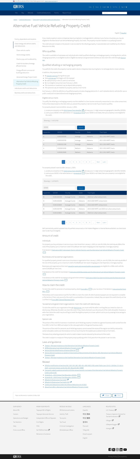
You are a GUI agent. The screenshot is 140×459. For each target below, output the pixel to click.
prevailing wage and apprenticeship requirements (84, 266)
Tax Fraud (63, 422)
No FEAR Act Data (43, 430)
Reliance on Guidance (43, 434)
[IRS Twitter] (113, 449)
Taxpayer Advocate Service (45, 414)
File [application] (16, 13)
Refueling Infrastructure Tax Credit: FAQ (58, 382)
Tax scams (63, 418)
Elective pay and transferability (26, 59)
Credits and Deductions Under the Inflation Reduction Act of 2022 (66, 384)
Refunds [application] (30, 13)
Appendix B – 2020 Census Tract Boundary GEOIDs (62, 377)
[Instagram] (117, 449)
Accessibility (123, 457)
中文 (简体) (86, 414)
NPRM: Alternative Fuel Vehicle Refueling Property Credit (64, 348)
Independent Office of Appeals (46, 418)
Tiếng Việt (86, 430)
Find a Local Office (19, 430)
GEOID (46, 127)
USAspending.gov (112, 424)
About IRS (16, 410)
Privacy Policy (112, 457)
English (106, 7)
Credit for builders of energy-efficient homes (25, 64)
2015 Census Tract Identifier (74, 110)
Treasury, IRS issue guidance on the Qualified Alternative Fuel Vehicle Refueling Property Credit (75, 357)
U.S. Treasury (111, 410)
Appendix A (79, 113)
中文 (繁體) (86, 418)
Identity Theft (64, 414)
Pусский (85, 426)
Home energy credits (23, 55)
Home (15, 20)
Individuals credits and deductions (26, 88)
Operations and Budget (20, 418)
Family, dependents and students (25, 39)
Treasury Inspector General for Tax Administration (115, 415)
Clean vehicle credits (22, 50)
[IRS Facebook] (109, 449)
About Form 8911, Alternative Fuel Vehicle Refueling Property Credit (66, 387)
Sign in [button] (124, 7)
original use (52, 78)
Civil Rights (39, 422)
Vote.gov (110, 428)
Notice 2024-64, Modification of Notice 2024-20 (62, 350)
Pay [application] (23, 13)
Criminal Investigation (67, 426)
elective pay (78, 307)
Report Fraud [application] (67, 13)
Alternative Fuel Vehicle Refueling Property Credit (27, 82)
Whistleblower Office (66, 430)
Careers (15, 414)
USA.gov (109, 420)
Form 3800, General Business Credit (63, 300)
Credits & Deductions (25, 20)
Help (90, 7)
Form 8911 (86, 289)
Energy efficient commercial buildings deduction (25, 71)
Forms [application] (56, 13)
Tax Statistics (17, 422)
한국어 (85, 422)
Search (126, 13)
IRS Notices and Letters (67, 410)
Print (119, 395)
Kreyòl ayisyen (87, 434)
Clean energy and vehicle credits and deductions (46, 20)
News (97, 7)
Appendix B (79, 173)
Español (123, 33)
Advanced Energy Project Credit (26, 77)
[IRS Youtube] (125, 449)
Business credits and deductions (25, 93)
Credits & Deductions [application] (43, 13)
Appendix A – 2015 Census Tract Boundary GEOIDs (62, 375)
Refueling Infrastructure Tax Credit (57, 380)
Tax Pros (115, 7)
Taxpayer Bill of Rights (43, 410)
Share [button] (107, 395)
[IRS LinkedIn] (121, 449)
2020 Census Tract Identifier (74, 171)
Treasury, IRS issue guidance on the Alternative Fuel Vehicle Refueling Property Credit (72, 345)
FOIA (37, 426)
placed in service (52, 76)
